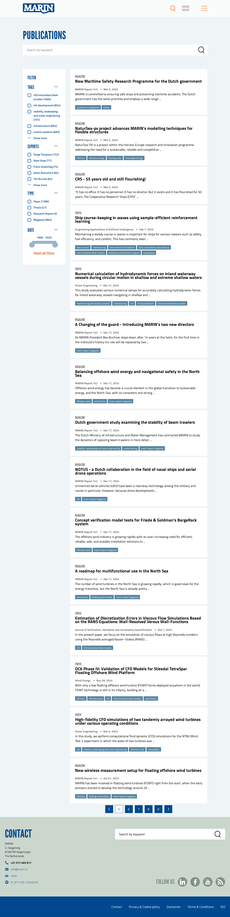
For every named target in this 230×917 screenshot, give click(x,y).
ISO (223, 907)
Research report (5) (45, 213)
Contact (117, 907)
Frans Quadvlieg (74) (46, 166)
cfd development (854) (47, 105)
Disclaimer (174, 907)
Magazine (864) (43, 220)
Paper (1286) (41, 201)
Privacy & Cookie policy (144, 907)
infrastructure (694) (45, 126)
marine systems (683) (47, 132)
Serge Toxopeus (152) (46, 154)
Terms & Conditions (201, 907)
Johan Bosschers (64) (46, 173)
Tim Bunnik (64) (43, 179)
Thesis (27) (40, 207)
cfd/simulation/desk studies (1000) (46, 97)
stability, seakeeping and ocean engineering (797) (47, 115)
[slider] (32, 245)
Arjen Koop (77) (42, 160)
